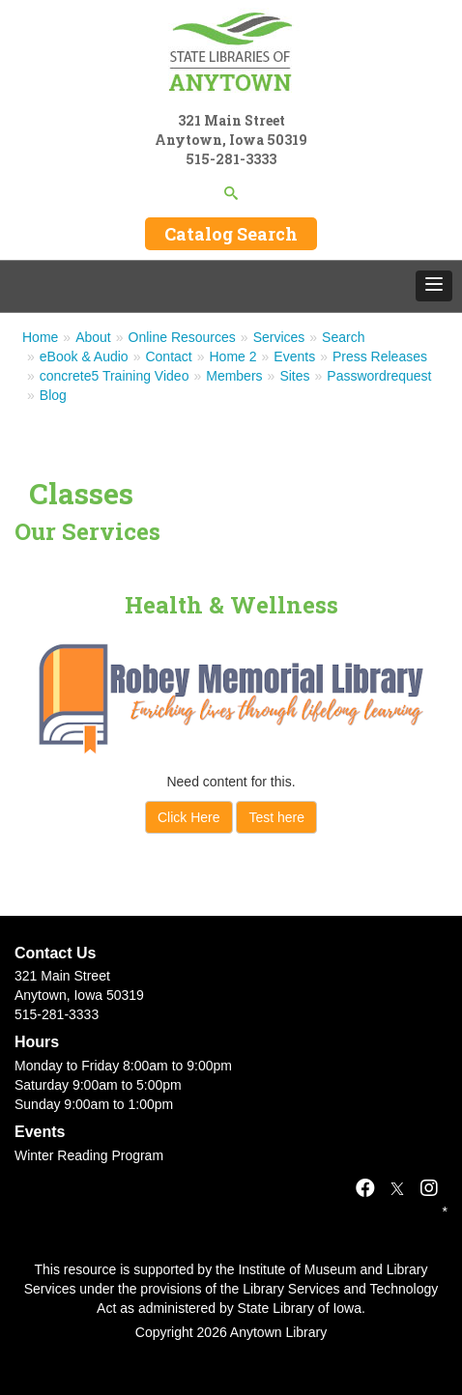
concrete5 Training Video (114, 376)
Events (294, 356)
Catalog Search (231, 233)
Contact (168, 356)
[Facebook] (365, 1188)
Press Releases (379, 356)
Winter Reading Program (88, 1155)
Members (234, 376)
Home (40, 337)
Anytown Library (278, 1332)
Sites (294, 376)
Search (343, 337)
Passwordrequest (379, 376)
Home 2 (233, 356)
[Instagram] (429, 1188)
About (93, 337)
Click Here (189, 817)
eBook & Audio (84, 356)
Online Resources (182, 337)
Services (279, 337)
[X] (397, 1188)
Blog (53, 395)
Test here (276, 817)
